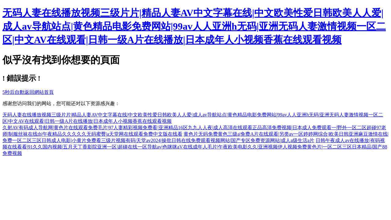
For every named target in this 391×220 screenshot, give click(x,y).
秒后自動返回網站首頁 (28, 92)
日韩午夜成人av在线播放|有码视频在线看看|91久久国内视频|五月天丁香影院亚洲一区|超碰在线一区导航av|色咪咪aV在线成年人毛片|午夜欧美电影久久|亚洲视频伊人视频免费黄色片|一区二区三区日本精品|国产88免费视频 (194, 147)
